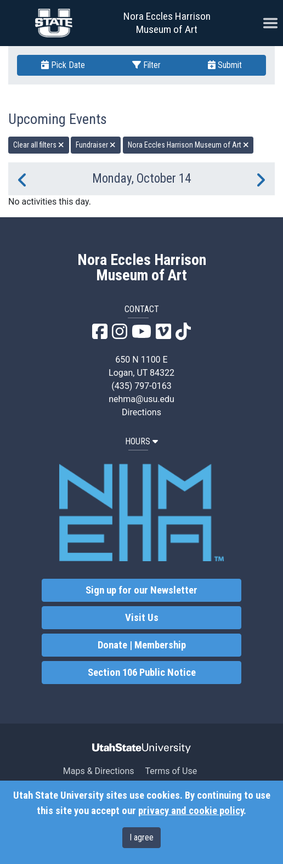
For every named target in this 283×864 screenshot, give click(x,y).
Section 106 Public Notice (142, 673)
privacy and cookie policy (191, 811)
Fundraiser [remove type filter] (96, 144)
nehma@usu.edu (141, 399)
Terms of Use (171, 771)
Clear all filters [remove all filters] (38, 144)
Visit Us (142, 618)
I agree (141, 837)
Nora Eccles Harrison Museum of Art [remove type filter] (188, 144)
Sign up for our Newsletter (141, 590)
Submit (225, 65)
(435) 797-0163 (141, 386)
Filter (146, 65)
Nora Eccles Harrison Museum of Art (167, 23)
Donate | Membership (142, 645)
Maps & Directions (98, 771)
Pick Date (63, 65)
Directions (141, 412)
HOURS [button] (141, 441)
